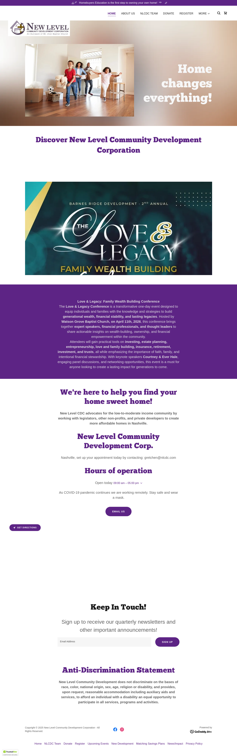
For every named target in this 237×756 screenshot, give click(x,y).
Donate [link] (168, 13)
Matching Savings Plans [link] (150, 743)
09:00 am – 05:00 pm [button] (126, 483)
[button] (204, 14)
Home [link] (112, 13)
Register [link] (186, 13)
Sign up (167, 642)
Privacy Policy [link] (194, 743)
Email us (118, 511)
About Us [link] (128, 13)
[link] (39, 12)
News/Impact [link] (175, 743)
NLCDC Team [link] (149, 13)
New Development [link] (123, 743)
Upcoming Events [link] (98, 743)
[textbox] (104, 642)
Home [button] (38, 743)
